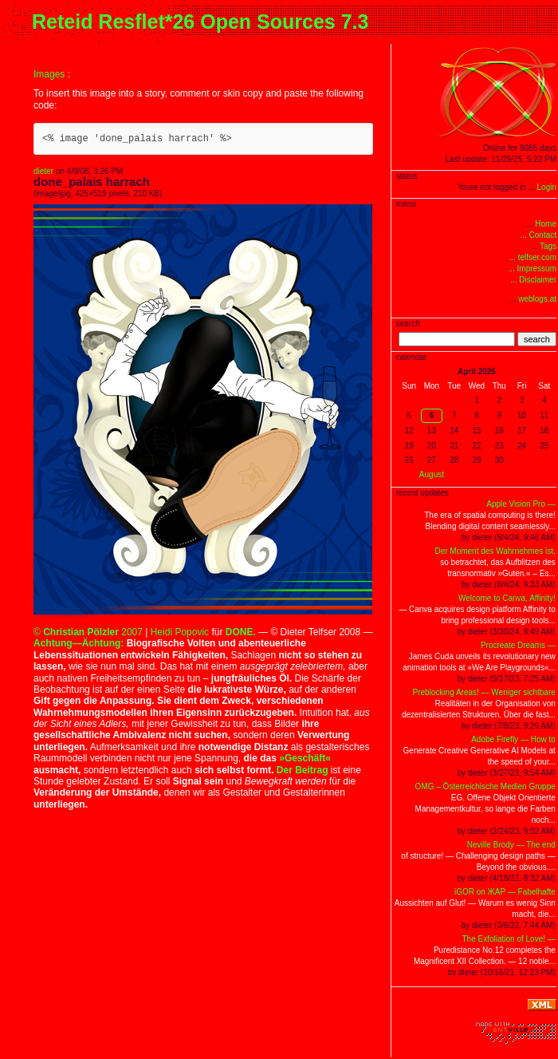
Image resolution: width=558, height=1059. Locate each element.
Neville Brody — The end (511, 844)
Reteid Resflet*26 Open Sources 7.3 (200, 21)
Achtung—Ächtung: (78, 643)
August (431, 474)
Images (49, 74)
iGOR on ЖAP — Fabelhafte (505, 891)
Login (546, 187)
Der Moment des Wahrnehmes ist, (494, 551)
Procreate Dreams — (518, 645)
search (537, 339)
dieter (43, 171)
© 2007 (88, 632)
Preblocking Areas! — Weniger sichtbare (483, 692)
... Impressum (532, 268)
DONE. (241, 632)
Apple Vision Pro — (521, 504)
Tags (548, 246)
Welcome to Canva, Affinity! (507, 598)
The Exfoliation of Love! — (509, 939)
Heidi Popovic (180, 632)
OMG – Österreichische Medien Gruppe (485, 786)
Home (545, 223)
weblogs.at (537, 298)
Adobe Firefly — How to (513, 739)
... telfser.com (532, 257)
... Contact (538, 235)
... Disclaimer (533, 279)
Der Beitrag (302, 770)
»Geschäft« (305, 758)
